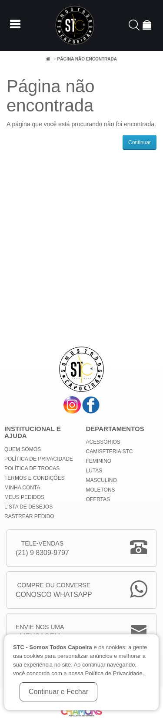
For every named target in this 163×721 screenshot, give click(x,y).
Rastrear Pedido (29, 516)
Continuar (139, 142)
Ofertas (98, 499)
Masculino (101, 480)
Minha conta (22, 488)
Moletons (100, 490)
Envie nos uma (40, 632)
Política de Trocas (32, 468)
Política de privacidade (38, 459)
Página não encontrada (86, 59)
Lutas (94, 471)
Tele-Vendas (42, 549)
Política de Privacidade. (114, 673)
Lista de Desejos (28, 507)
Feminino (99, 461)
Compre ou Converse (54, 591)
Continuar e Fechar (58, 691)
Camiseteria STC (109, 451)
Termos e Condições (34, 478)
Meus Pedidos (24, 497)
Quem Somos (22, 449)
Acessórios (103, 442)
